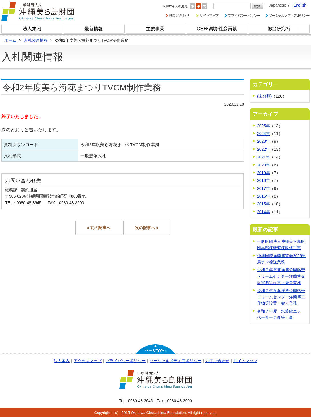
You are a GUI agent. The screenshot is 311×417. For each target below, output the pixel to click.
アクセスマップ (88, 360)
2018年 (263, 180)
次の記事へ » (146, 227)
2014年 (263, 211)
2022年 (263, 149)
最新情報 (94, 28)
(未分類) (264, 96)
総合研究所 (279, 28)
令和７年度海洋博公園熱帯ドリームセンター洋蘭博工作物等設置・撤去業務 (281, 297)
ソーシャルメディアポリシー (175, 360)
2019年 (263, 172)
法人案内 (62, 360)
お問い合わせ (217, 360)
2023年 (263, 141)
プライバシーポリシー (126, 360)
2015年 (263, 204)
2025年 (263, 126)
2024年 (263, 133)
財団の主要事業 (155, 28)
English (299, 5)
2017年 (263, 188)
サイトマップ (245, 360)
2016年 (263, 196)
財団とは (32, 28)
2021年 (263, 157)
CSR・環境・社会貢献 (217, 28)
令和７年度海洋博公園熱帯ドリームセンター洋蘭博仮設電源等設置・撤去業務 (281, 276)
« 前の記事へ (98, 227)
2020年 (263, 165)
